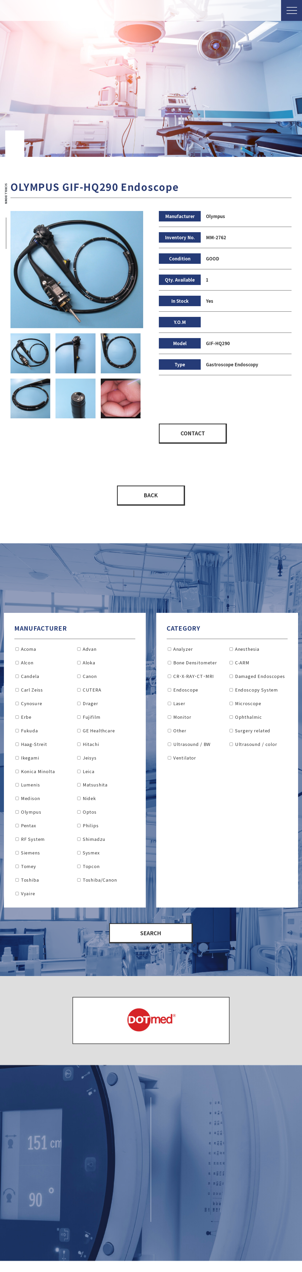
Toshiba (27, 882)
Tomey (25, 868)
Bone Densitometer (192, 664)
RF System (30, 841)
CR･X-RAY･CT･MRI (191, 678)
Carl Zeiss (29, 692)
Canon (87, 678)
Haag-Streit (31, 746)
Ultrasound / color (253, 746)
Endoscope (183, 692)
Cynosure (28, 705)
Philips (88, 827)
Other (177, 732)
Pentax (25, 827)
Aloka (86, 664)
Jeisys (87, 759)
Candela (27, 678)
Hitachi (88, 746)
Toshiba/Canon (97, 882)
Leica (85, 773)
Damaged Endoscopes (257, 678)
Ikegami (27, 759)
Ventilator (182, 759)
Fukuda (26, 732)
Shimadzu (91, 841)
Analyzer (180, 651)
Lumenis (27, 787)
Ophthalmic (246, 719)
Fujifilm (88, 719)
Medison (27, 800)
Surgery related (250, 732)
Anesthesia (244, 651)
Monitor (179, 719)
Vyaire (25, 895)
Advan (87, 651)
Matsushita (92, 787)
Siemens (27, 855)
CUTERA (89, 692)
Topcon (88, 868)
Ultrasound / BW (189, 746)
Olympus (28, 814)
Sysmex (88, 855)
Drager (87, 705)
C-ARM (239, 664)
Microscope (245, 705)
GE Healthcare (96, 732)
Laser (176, 705)
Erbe (23, 719)
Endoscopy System (254, 692)
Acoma (25, 651)
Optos (87, 814)
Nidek (86, 800)
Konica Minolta (35, 773)
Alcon (24, 664)
